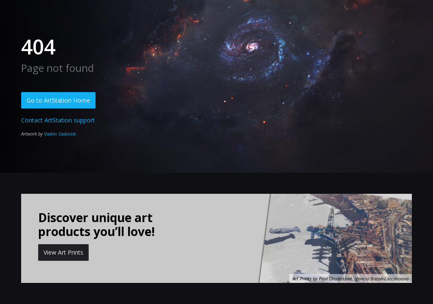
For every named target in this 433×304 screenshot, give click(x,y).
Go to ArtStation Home (58, 100)
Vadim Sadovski (60, 133)
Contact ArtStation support (58, 120)
